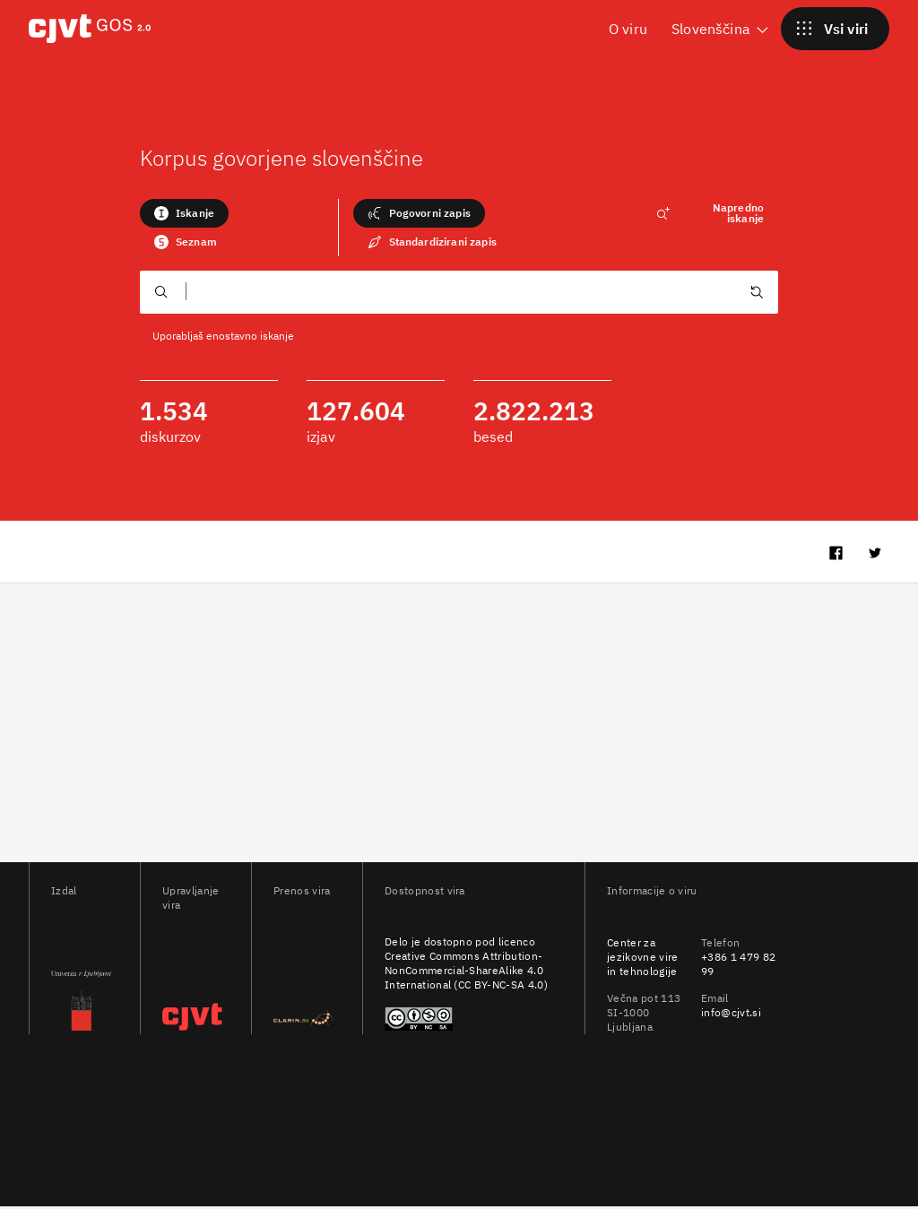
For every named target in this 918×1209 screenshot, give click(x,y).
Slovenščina (721, 28)
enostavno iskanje (250, 335)
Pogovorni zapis (419, 213)
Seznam (185, 242)
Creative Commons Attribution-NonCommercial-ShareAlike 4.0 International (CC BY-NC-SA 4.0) (466, 973)
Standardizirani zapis (432, 242)
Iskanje (184, 213)
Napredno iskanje (710, 213)
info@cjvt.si (731, 1015)
